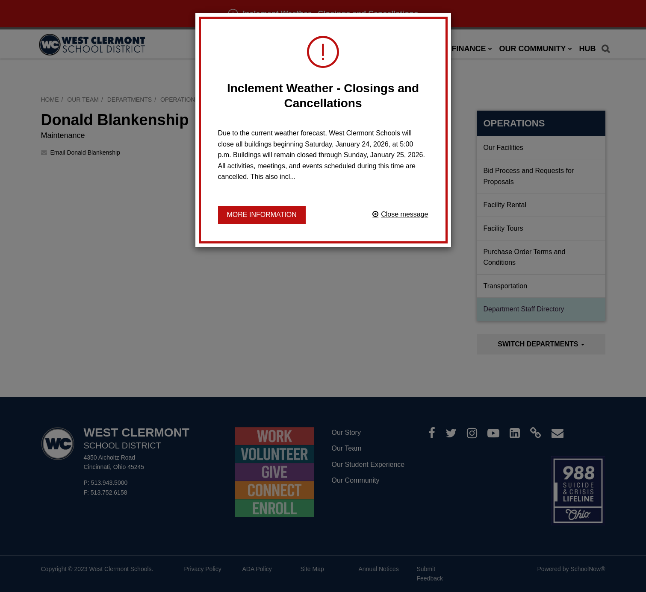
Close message (404, 214)
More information (262, 214)
